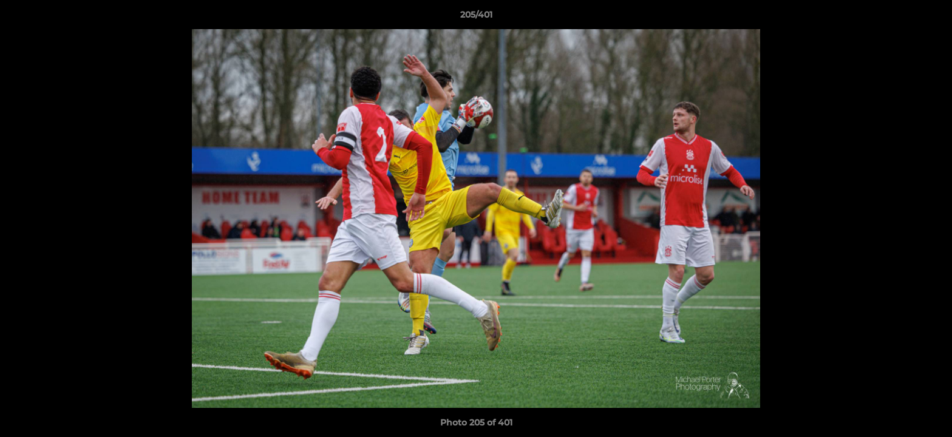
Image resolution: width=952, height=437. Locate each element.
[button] (930, 17)
